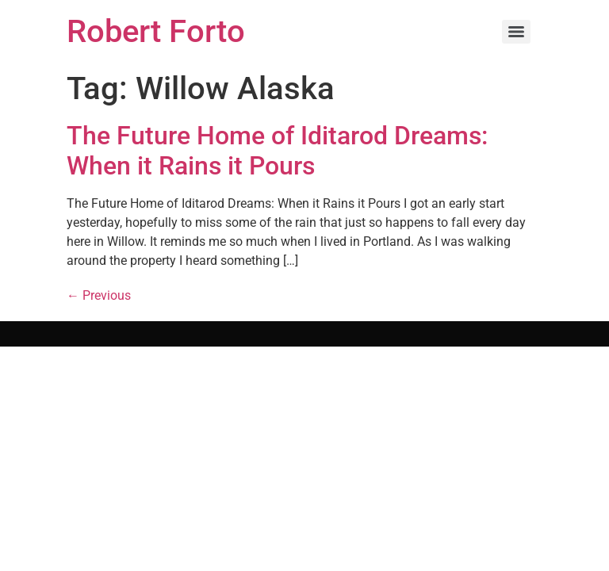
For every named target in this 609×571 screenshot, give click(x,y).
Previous (99, 295)
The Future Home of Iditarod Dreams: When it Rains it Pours (277, 151)
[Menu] (516, 32)
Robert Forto (156, 31)
